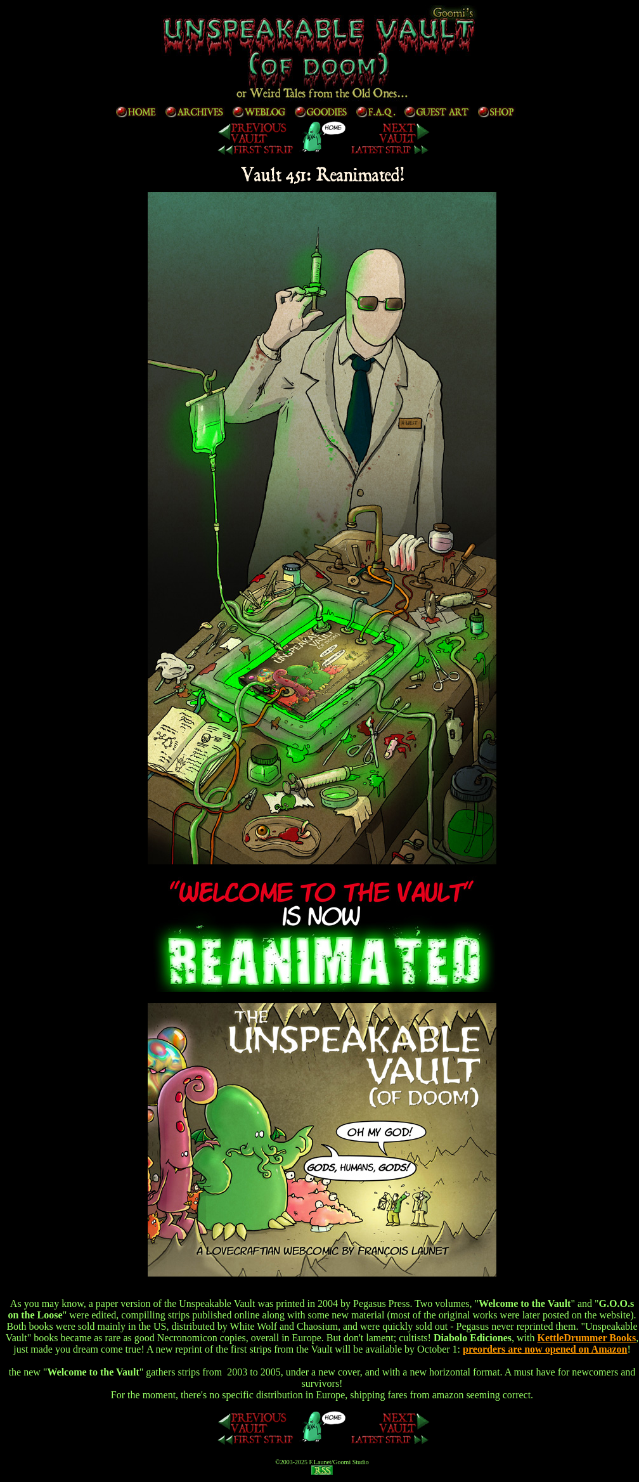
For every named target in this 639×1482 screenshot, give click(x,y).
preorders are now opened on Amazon (545, 1349)
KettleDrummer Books (586, 1337)
